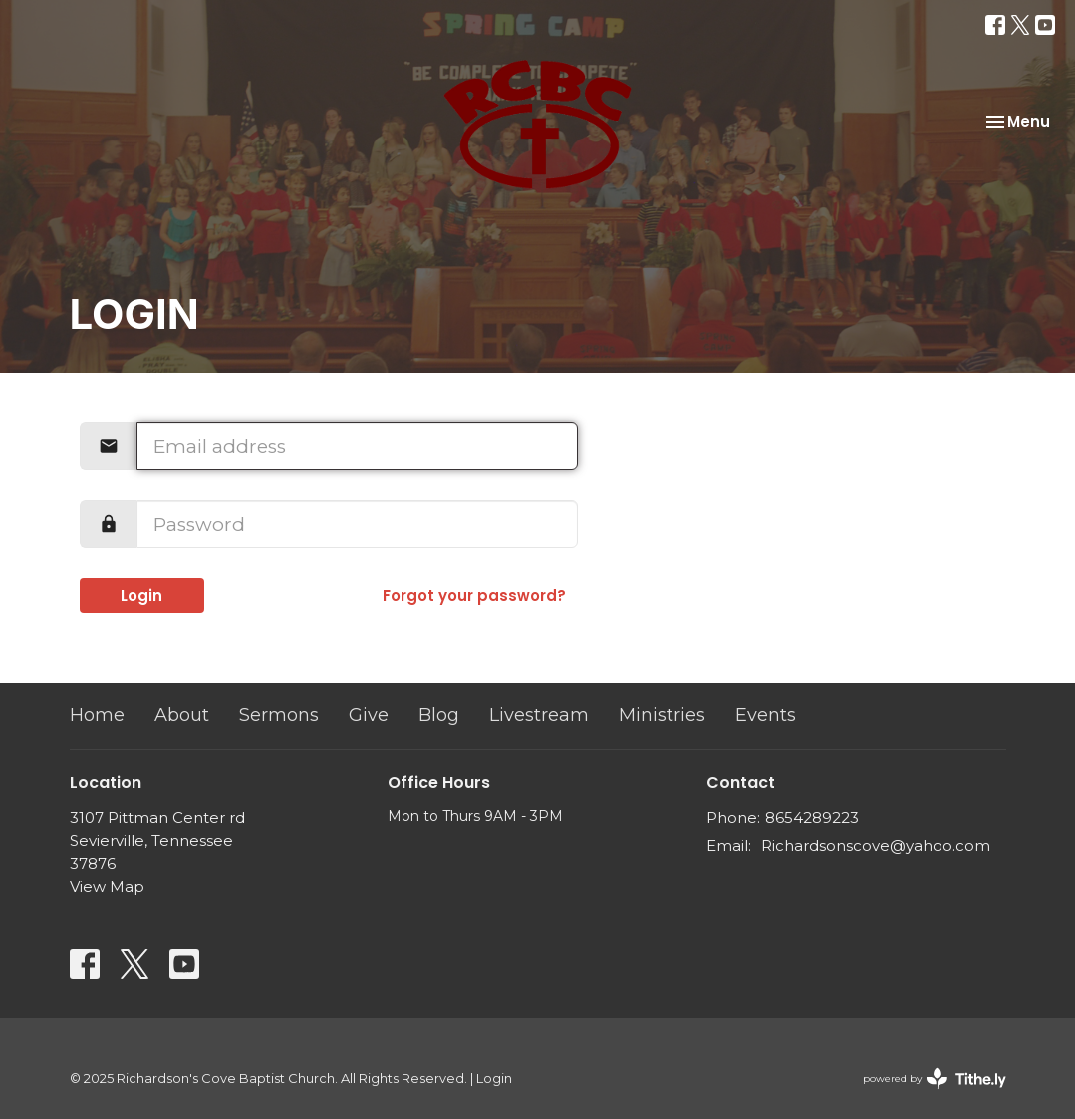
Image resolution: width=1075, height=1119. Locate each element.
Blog (438, 715)
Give (369, 715)
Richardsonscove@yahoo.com (875, 845)
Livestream (539, 715)
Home (97, 715)
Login (141, 595)
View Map (107, 886)
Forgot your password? (474, 595)
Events (765, 715)
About (181, 715)
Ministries (662, 715)
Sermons (279, 715)
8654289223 (812, 817)
